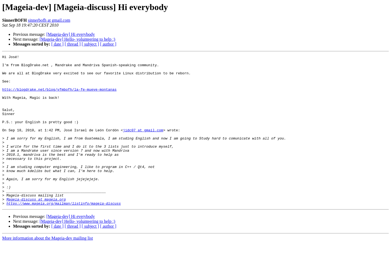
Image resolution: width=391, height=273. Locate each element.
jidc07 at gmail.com (143, 145)
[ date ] (57, 44)
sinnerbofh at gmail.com (49, 20)
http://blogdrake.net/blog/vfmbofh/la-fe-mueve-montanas (59, 96)
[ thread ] (73, 44)
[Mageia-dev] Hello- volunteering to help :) (77, 39)
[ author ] (108, 44)
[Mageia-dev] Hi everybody (70, 34)
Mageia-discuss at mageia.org (36, 228)
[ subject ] (90, 44)
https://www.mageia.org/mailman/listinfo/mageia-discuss (64, 233)
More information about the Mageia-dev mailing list (47, 268)
